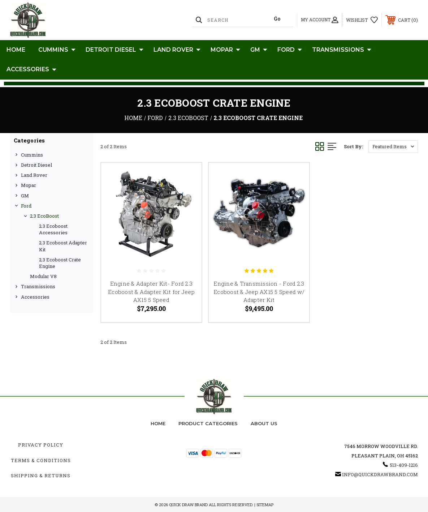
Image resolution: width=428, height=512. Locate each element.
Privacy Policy (40, 444)
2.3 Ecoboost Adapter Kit (63, 245)
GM (258, 50)
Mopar (225, 50)
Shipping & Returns (40, 475)
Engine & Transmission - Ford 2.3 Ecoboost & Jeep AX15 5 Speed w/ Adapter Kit (258, 291)
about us (264, 423)
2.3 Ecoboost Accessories (53, 229)
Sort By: (353, 146)
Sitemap (264, 504)
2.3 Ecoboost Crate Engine (60, 262)
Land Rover (177, 50)
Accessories (31, 69)
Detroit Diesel (114, 50)
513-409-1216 (404, 465)
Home (16, 49)
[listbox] (393, 146)
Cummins (56, 50)
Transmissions (341, 50)
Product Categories (208, 423)
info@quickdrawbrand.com (380, 474)
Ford (289, 50)
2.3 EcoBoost (44, 216)
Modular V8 (43, 276)
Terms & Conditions (41, 460)
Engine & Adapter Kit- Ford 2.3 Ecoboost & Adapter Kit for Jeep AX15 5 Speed (151, 291)
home (158, 423)
